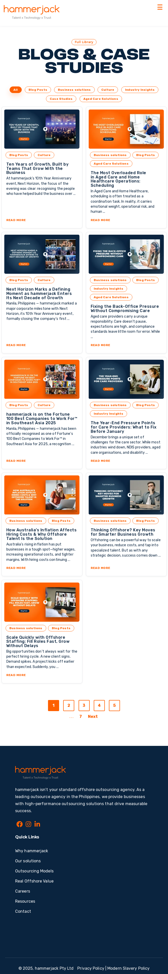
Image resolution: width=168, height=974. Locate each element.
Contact (23, 911)
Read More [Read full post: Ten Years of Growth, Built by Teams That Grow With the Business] (16, 220)
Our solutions (28, 861)
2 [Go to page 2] (68, 705)
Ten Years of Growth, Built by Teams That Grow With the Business (37, 168)
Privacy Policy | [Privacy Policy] (91, 968)
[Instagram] (28, 825)
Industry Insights (140, 90)
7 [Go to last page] (80, 716)
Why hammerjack (31, 850)
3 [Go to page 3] (84, 705)
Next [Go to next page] (93, 716)
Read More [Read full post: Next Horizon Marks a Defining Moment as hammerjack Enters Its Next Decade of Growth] (16, 345)
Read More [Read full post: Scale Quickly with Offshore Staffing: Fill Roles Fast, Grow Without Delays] (16, 675)
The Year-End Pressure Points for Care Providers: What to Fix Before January (124, 427)
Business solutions (74, 90)
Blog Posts (38, 90)
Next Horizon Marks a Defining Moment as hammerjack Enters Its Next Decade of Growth (39, 293)
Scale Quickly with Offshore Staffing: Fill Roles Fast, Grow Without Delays (38, 641)
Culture (107, 90)
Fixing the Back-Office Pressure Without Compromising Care (125, 308)
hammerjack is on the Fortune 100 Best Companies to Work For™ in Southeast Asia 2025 (42, 418)
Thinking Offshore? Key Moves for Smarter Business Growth (123, 532)
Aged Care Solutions (100, 99)
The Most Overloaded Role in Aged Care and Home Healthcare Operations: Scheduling (118, 179)
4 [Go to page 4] (99, 705)
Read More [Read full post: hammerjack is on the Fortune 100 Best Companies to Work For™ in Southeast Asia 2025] (16, 460)
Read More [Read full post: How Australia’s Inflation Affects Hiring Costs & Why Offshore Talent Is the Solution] (16, 567)
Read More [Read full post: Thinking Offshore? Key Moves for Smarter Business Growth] (100, 567)
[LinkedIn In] (37, 825)
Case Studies (61, 99)
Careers (22, 891)
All (15, 90)
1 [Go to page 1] (54, 705)
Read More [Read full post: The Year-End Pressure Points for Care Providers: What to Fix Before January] (100, 460)
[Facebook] (19, 825)
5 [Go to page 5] (114, 705)
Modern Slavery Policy (128, 968)
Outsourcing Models (34, 871)
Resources (25, 901)
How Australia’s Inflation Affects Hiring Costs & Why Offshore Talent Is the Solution (41, 534)
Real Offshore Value (34, 881)
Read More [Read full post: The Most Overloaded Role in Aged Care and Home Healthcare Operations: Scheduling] (100, 220)
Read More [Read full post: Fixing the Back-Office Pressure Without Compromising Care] (100, 345)
